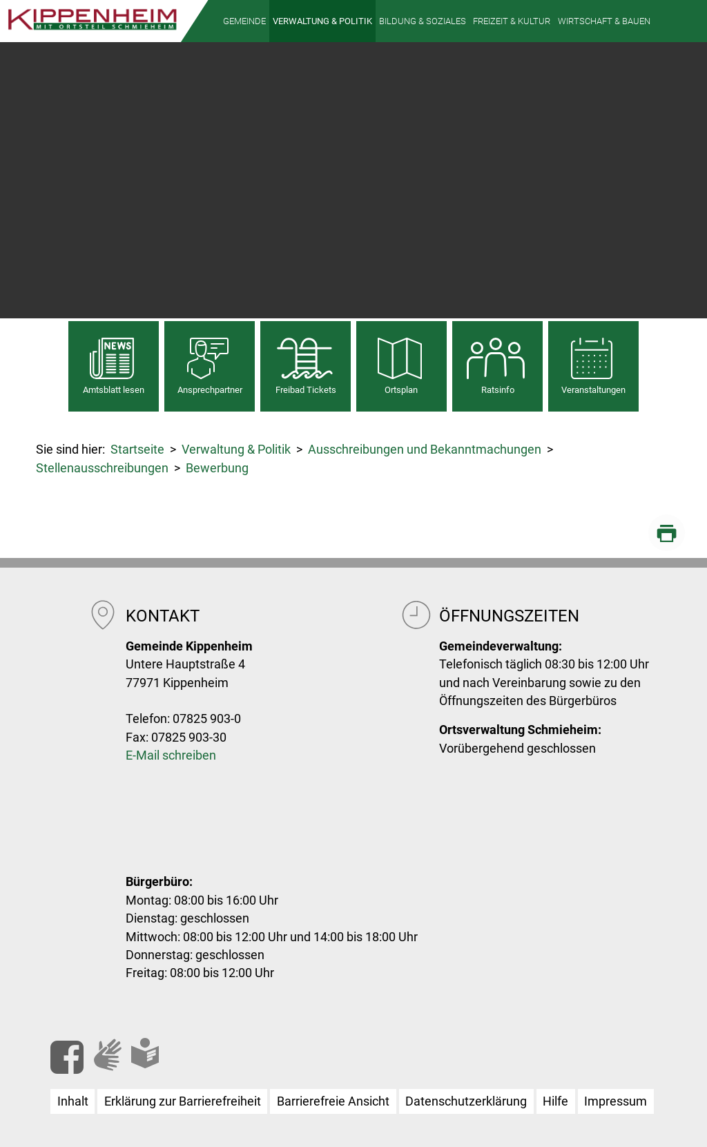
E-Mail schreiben (171, 755)
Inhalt (72, 1101)
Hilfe (555, 1101)
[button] (244, 21)
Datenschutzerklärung (466, 1101)
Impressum (615, 1101)
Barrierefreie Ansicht (333, 1101)
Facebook (67, 1057)
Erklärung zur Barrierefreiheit (182, 1101)
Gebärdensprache (124, 1067)
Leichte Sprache (161, 1064)
